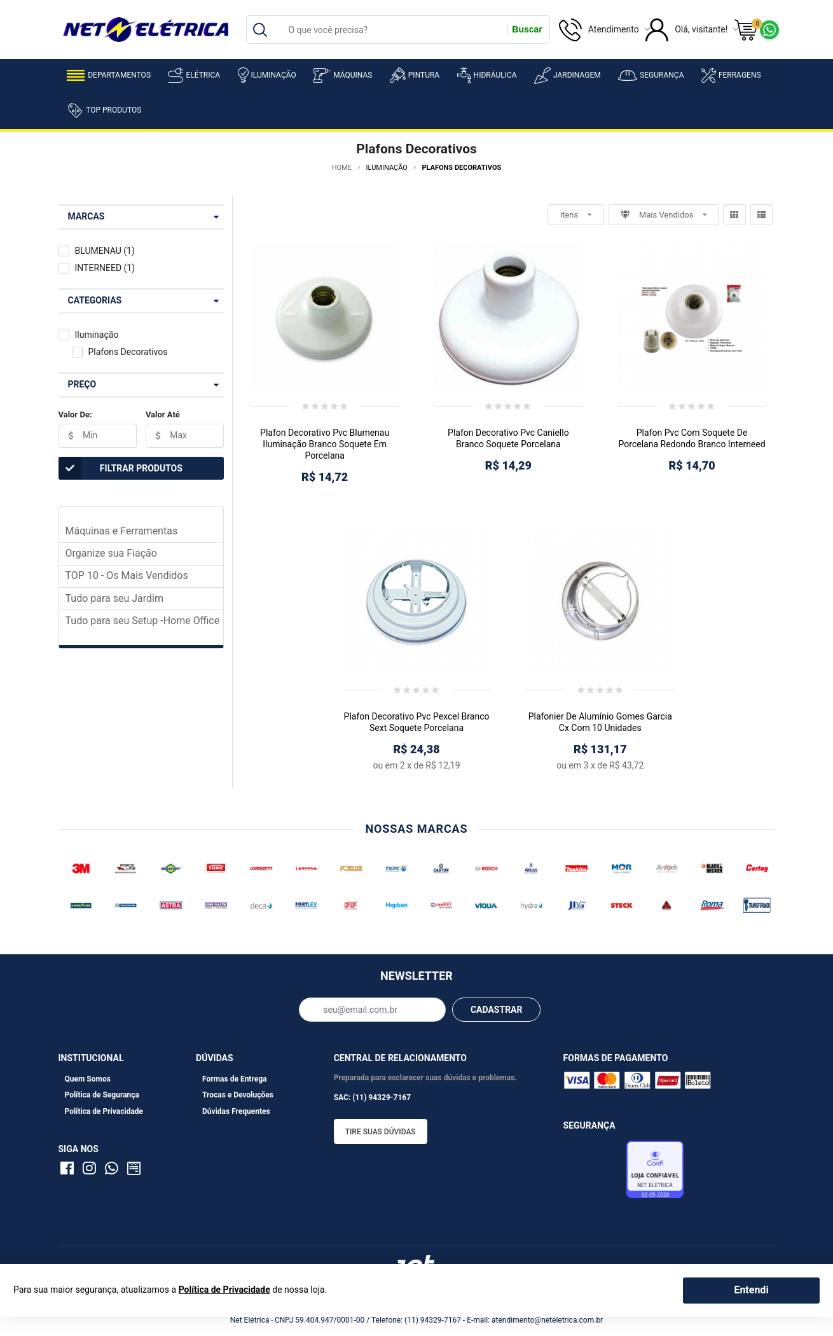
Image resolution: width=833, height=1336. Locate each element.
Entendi (751, 1290)
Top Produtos (104, 110)
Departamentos (109, 75)
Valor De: (75, 414)
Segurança (651, 75)
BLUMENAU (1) (104, 251)
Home (342, 167)
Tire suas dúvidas (380, 1131)
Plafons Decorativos (127, 352)
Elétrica (194, 75)
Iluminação (267, 75)
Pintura (414, 75)
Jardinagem (567, 75)
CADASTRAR (497, 1010)
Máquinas (342, 75)
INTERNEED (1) (104, 268)
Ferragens (731, 75)
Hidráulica (487, 75)
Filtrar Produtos (120, 468)
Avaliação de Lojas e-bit (593, 1173)
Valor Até (163, 414)
